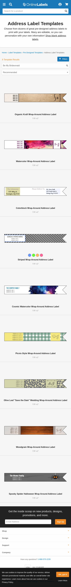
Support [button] (5, 545)
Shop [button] (4, 531)
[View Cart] (66, 4)
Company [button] (6, 552)
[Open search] (66, 11)
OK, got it (63, 574)
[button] (4, 4)
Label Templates (14, 53)
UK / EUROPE (38, 567)
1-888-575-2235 (44, 559)
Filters (63, 59)
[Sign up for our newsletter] (28, 521)
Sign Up (60, 522)
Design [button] (5, 538)
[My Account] (60, 4)
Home (4, 53)
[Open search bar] (10, 4)
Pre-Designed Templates (33, 53)
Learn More (62, 581)
